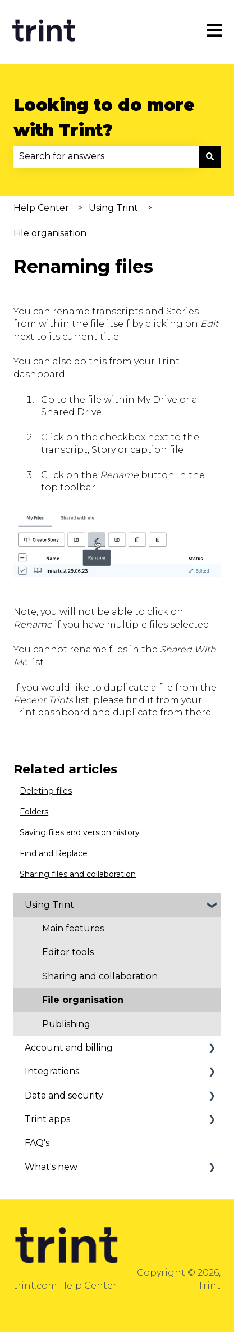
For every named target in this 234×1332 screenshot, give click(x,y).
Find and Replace (54, 853)
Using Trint (113, 207)
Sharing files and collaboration (78, 874)
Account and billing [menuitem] (69, 1047)
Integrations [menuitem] (52, 1071)
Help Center (41, 207)
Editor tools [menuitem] (68, 952)
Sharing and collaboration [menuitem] (100, 976)
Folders (34, 812)
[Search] (210, 156)
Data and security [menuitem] (64, 1095)
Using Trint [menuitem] (49, 904)
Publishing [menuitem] (66, 1024)
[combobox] (106, 156)
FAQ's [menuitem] (37, 1142)
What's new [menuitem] (51, 1167)
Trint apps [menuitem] (47, 1119)
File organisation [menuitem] (82, 999)
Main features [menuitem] (73, 928)
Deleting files (46, 791)
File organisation (49, 233)
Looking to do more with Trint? (104, 117)
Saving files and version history (80, 832)
